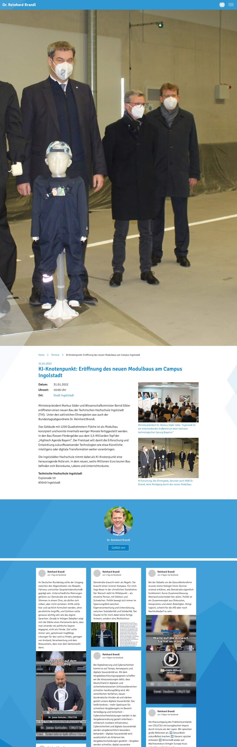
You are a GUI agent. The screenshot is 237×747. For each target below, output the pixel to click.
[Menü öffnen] (231, 5)
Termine (55, 354)
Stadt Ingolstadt (64, 395)
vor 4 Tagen (107, 657)
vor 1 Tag (51, 575)
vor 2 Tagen (162, 575)
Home (41, 354)
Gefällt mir (118, 548)
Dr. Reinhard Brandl (118, 540)
